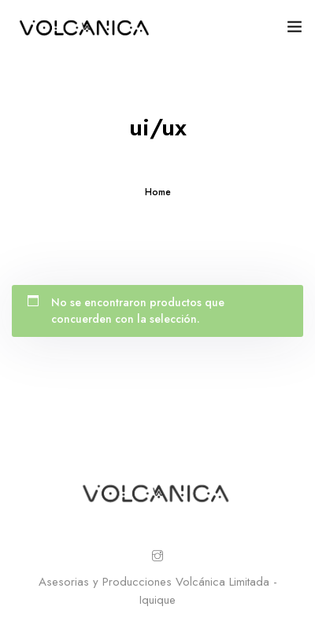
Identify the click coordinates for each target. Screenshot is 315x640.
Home (158, 192)
